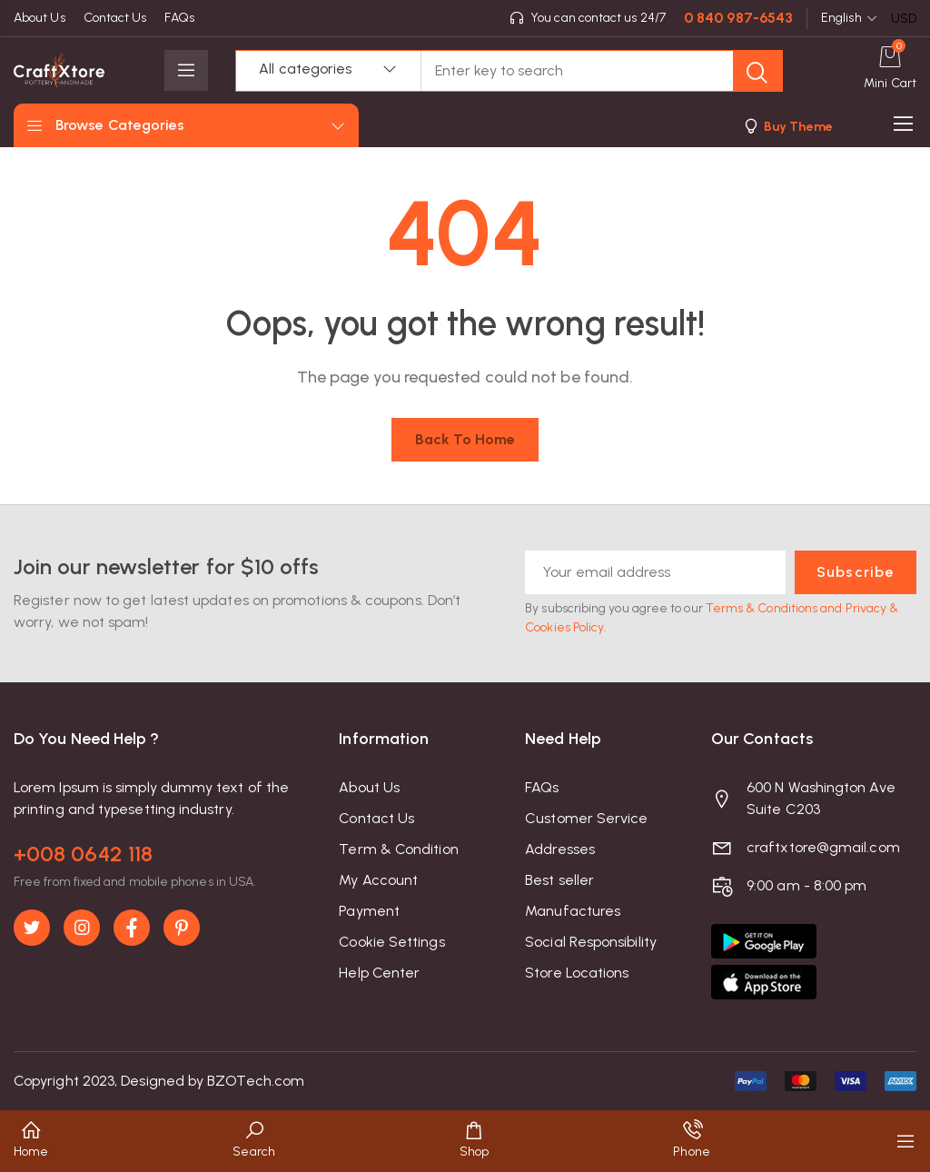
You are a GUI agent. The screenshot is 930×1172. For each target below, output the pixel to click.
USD (903, 18)
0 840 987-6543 (738, 17)
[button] (787, 126)
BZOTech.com (255, 1080)
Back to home (465, 439)
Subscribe (855, 572)
